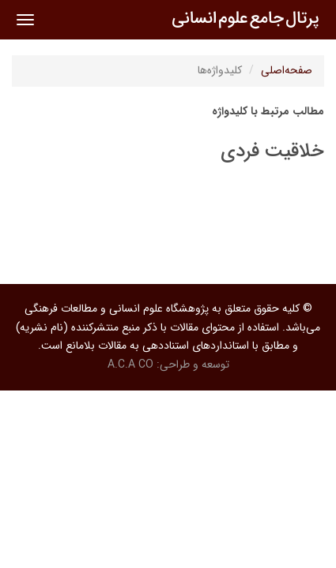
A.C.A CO (130, 364)
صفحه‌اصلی (286, 70)
